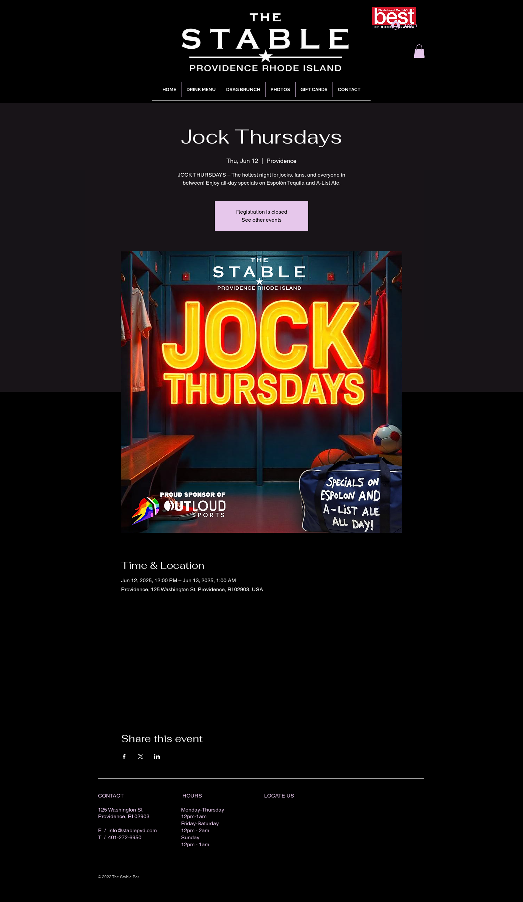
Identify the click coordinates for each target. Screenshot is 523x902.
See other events (261, 220)
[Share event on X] (140, 756)
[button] (419, 51)
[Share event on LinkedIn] (157, 756)
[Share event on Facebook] (124, 756)
